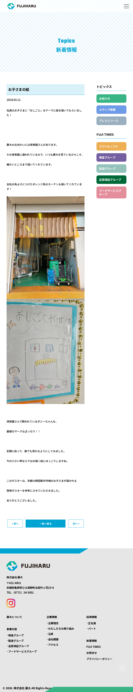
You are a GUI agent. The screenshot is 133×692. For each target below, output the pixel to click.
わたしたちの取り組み (61, 628)
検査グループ (107, 157)
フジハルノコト (108, 146)
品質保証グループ (110, 179)
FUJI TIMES (93, 647)
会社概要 (53, 639)
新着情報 (91, 640)
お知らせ (104, 98)
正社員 (92, 623)
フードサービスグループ (110, 192)
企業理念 (53, 623)
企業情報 (52, 617)
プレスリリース (108, 121)
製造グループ (107, 168)
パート (92, 628)
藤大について (14, 617)
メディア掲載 (107, 109)
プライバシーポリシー (99, 659)
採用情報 (91, 617)
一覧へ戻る (45, 523)
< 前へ (15, 523)
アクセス (53, 644)
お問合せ (91, 653)
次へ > (76, 523)
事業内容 (12, 629)
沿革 (50, 634)
